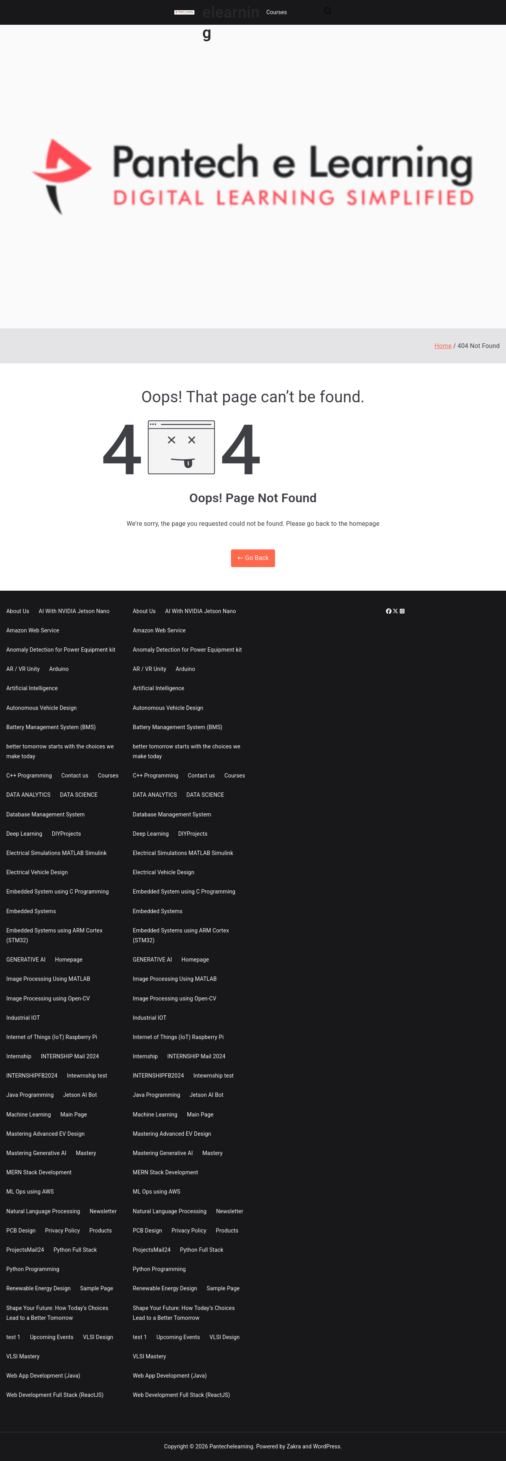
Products (100, 1230)
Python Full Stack (75, 1250)
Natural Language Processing (43, 1211)
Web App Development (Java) (43, 1376)
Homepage (69, 959)
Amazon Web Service (32, 630)
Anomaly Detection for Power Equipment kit (60, 650)
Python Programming (32, 1269)
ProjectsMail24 (25, 1250)
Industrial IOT (23, 1018)
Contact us (75, 775)
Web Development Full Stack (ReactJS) (54, 1395)
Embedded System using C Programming (57, 891)
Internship (18, 1056)
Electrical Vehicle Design (37, 872)
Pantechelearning (231, 1446)
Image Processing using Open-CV (48, 998)
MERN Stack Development (39, 1172)
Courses (276, 12)
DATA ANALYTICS (28, 795)
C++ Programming (29, 775)
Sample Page (96, 1288)
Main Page (74, 1114)
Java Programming (30, 1095)
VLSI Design (98, 1337)
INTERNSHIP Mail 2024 (70, 1056)
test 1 (13, 1337)
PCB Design (21, 1230)
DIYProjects (66, 834)
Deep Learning (24, 834)
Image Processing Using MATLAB (48, 979)
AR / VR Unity (23, 669)
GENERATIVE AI (26, 959)
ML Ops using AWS (30, 1191)
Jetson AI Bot (80, 1095)
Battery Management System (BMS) (51, 727)
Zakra (294, 1446)
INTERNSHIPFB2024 (31, 1075)
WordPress (326, 1446)
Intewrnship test (87, 1075)
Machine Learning (28, 1114)
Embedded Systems (31, 911)
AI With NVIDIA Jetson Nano (74, 611)
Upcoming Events (52, 1337)
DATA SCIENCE (79, 795)
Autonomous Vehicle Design (41, 708)
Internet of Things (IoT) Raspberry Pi (51, 1037)
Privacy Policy (62, 1230)
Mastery (86, 1153)
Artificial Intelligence (32, 688)
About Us (17, 611)
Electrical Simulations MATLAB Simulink (56, 853)
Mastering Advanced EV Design (45, 1134)
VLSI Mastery (23, 1356)
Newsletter (103, 1211)
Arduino (59, 669)
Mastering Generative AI (36, 1153)
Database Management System (45, 814)
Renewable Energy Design (38, 1288)
